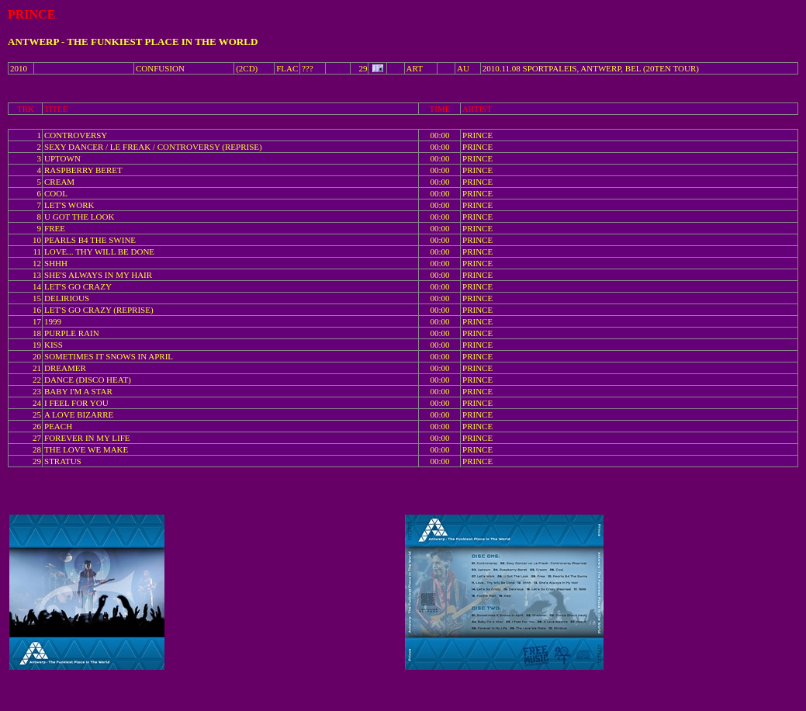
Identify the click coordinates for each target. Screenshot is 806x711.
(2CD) (247, 68)
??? (307, 68)
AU (463, 68)
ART (414, 68)
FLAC (287, 68)
